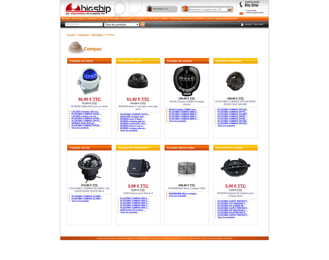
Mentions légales (125, 238)
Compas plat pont (129, 60)
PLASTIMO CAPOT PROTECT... (233, 201)
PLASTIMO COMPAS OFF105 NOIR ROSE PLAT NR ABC (235, 103)
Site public (258, 24)
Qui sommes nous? (198, 238)
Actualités (228, 238)
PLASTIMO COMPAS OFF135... (233, 109)
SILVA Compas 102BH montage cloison (186, 103)
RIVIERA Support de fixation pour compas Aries (235, 194)
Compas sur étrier (81, 60)
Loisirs (209, 18)
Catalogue (83, 34)
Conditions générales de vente (174, 238)
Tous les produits (80, 128)
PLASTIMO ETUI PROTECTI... (232, 213)
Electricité (126, 18)
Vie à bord (154, 18)
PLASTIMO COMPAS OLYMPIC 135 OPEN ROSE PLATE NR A (89, 189)
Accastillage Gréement (182, 18)
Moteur (164, 18)
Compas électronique (181, 147)
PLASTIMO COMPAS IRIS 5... (134, 198)
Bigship (88, 4)
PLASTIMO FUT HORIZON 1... (232, 203)
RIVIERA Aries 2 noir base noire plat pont (138, 107)
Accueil (248, 24)
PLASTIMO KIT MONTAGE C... (232, 210)
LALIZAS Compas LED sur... (85, 112)
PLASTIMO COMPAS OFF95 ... (87, 118)
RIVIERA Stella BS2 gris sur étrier (89, 106)
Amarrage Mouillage (109, 18)
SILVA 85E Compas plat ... (133, 117)
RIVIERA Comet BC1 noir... (133, 124)
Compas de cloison (179, 60)
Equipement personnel (226, 18)
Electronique (78, 18)
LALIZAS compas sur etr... (85, 116)
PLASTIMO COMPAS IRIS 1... (134, 205)
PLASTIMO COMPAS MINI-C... (183, 112)
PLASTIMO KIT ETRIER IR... (231, 206)
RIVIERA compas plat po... (133, 121)
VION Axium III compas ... (132, 210)
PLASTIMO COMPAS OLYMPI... (233, 114)
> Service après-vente (254, 13)
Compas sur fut (80, 147)
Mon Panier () (160, 9)
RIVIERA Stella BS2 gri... (84, 123)
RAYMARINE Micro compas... (183, 194)
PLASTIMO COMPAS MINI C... (183, 114)
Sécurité (66, 18)
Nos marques (111, 238)
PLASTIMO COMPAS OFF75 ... (87, 121)
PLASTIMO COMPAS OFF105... (233, 121)
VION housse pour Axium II (138, 193)
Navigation (92, 18)
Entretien (199, 18)
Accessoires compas (229, 147)
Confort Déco (140, 18)
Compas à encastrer (229, 60)
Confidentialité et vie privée (147, 238)
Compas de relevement (133, 147)
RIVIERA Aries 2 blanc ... (132, 119)
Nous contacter (215, 238)
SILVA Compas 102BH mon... (183, 109)
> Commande (250, 10)
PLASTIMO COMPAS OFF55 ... (87, 114)
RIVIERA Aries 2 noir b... (132, 126)
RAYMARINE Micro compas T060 (186, 188)
